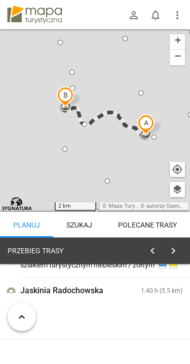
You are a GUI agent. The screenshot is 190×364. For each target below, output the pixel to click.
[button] (146, 124)
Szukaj (79, 225)
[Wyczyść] (176, 248)
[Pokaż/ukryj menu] (177, 15)
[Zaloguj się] (134, 15)
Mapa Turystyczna (131, 206)
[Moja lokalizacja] (177, 169)
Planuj (26, 225)
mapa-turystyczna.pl (34, 14)
